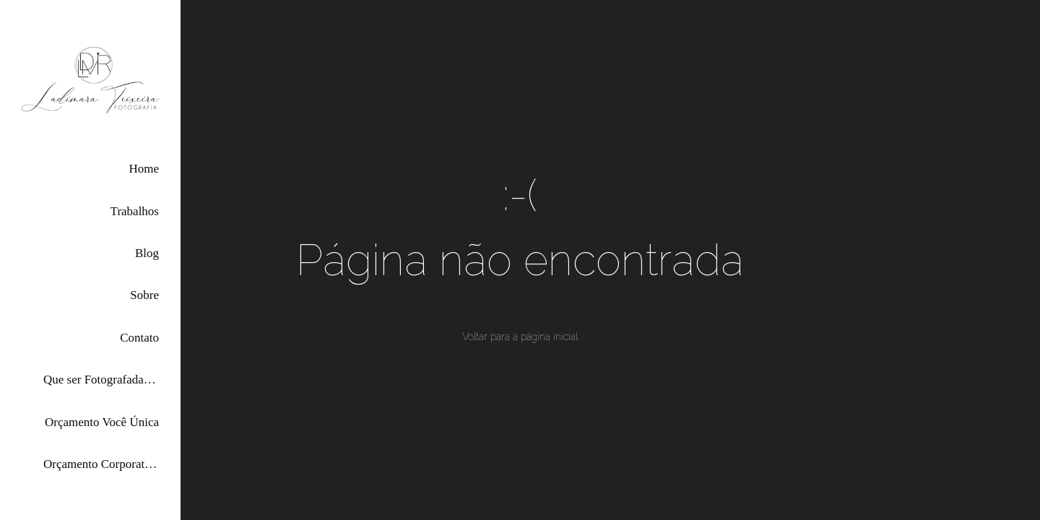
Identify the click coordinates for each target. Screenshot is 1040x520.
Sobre (144, 295)
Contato (139, 337)
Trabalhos (134, 211)
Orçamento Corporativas (101, 464)
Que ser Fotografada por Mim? (101, 379)
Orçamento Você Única (102, 422)
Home (144, 169)
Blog (147, 253)
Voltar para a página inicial (520, 337)
